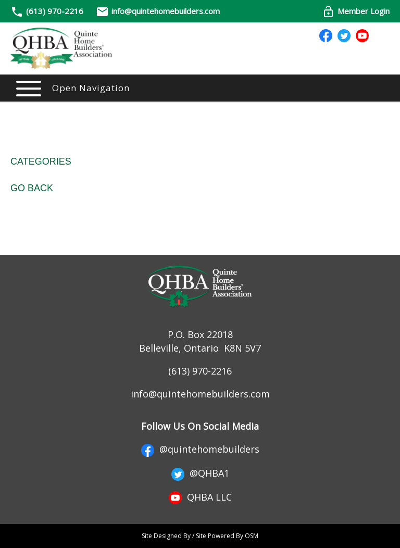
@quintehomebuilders (200, 449)
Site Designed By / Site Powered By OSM (200, 535)
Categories (40, 161)
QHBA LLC (200, 497)
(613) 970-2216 (54, 11)
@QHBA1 (200, 473)
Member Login (356, 11)
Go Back (31, 188)
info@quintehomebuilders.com (158, 11)
